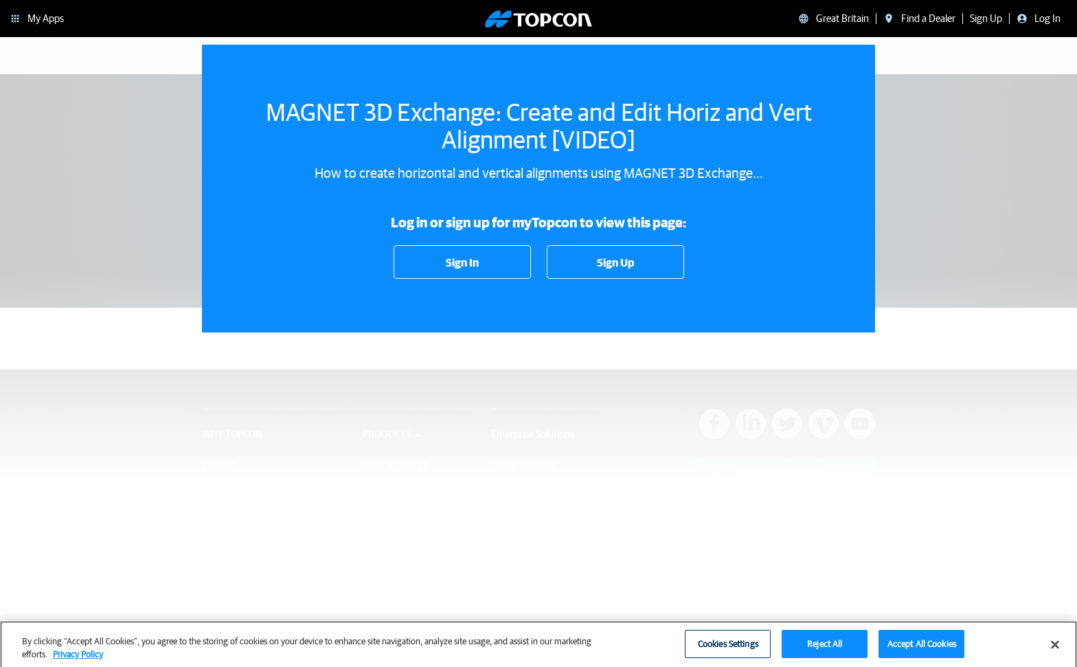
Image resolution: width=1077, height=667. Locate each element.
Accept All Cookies (921, 649)
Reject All (824, 649)
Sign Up (615, 262)
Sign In (462, 262)
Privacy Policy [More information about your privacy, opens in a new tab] (78, 659)
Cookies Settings (728, 649)
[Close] (1055, 649)
